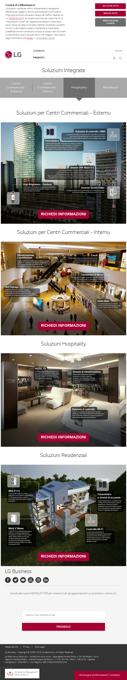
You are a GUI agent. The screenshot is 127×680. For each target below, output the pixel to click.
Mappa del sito (11, 647)
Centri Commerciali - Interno (48, 87)
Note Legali (40, 647)
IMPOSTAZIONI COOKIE (110, 22)
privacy (30, 38)
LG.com (118, 51)
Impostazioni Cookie (45, 38)
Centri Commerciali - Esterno (16, 87)
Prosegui (63, 626)
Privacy (26, 647)
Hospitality (79, 87)
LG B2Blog (38, 51)
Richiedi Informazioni (63, 214)
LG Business (11, 652)
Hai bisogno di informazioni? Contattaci (99, 675)
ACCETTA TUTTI (16, 18)
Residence (110, 87)
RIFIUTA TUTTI (110, 13)
